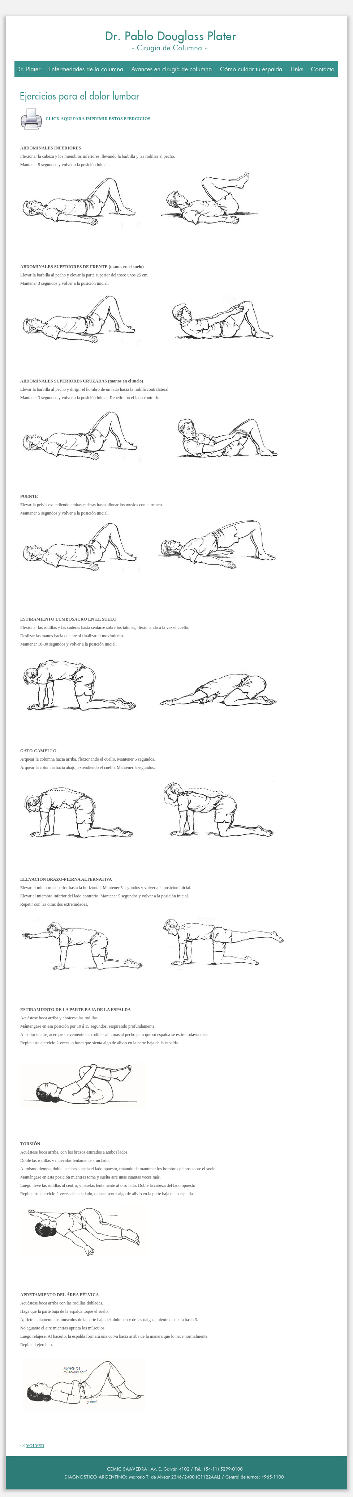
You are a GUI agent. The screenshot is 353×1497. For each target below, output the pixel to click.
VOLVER (35, 1445)
